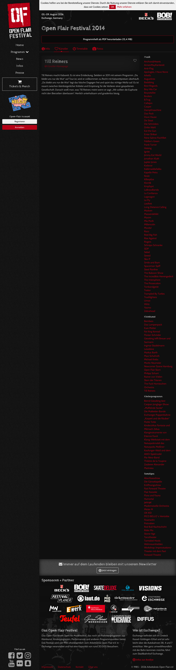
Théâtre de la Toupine (155, 461)
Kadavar (148, 165)
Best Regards (151, 85)
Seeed (147, 255)
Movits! (148, 227)
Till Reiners (149, 390)
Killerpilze (149, 179)
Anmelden (19, 127)
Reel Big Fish (150, 234)
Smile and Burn (152, 262)
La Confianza (151, 193)
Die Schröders (151, 123)
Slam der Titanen (153, 380)
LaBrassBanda (151, 189)
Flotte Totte (150, 422)
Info (46, 48)
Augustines (149, 78)
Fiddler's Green (151, 141)
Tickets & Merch (19, 84)
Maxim (147, 217)
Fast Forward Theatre (155, 488)
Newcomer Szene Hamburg (158, 366)
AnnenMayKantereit (154, 65)
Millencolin (149, 224)
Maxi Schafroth (152, 356)
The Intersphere (152, 279)
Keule (147, 175)
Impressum (47, 666)
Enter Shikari (150, 134)
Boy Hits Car (150, 89)
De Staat (148, 120)
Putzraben (149, 523)
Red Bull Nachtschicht (155, 526)
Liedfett (148, 203)
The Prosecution (152, 283)
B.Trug (147, 99)
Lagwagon (149, 196)
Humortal (149, 498)
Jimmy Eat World (152, 155)
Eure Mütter (150, 328)
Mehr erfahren (124, 6)
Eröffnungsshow (152, 485)
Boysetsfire (149, 92)
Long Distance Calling (155, 207)
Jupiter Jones (150, 162)
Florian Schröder (152, 335)
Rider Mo (148, 530)
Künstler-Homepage (56, 66)
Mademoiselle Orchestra (156, 505)
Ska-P (147, 259)
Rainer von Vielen (153, 376)
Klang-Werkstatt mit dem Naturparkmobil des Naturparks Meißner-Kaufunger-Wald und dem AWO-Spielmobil (157, 446)
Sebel (147, 252)
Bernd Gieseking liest (154, 400)
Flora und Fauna (152, 495)
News (19, 59)
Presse (19, 73)
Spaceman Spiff (152, 266)
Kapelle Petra (151, 172)
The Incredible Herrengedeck (158, 276)
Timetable (80, 48)
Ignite (147, 151)
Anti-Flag (148, 68)
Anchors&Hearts (152, 61)
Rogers (147, 241)
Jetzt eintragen (108, 570)
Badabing (149, 82)
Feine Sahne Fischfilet (155, 137)
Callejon (148, 103)
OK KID (148, 512)
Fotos (97, 48)
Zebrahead (149, 311)
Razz (146, 231)
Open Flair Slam (152, 369)
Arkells (147, 75)
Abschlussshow (152, 478)
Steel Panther (151, 269)
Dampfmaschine (152, 110)
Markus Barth (151, 352)
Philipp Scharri (151, 373)
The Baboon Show (153, 272)
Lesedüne (149, 349)
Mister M (148, 509)
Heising (148, 148)
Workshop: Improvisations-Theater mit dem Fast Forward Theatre (158, 551)
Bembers (148, 321)
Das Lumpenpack (153, 324)
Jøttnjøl (147, 502)
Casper (147, 106)
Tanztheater (150, 537)
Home (20, 45)
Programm (20, 52)
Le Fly (147, 200)
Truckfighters (150, 297)
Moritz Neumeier (152, 362)
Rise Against (150, 238)
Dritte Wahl (150, 127)
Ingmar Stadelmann (154, 345)
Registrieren (20, 121)
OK (112, 6)
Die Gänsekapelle (153, 481)
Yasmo (147, 307)
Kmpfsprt (149, 186)
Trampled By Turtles (154, 293)
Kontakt (79, 666)
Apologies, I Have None (156, 72)
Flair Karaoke (150, 492)
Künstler (61, 48)
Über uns (93, 666)
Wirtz (147, 304)
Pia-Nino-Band (152, 457)
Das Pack (148, 113)
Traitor (147, 290)
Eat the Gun (150, 130)
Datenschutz (64, 666)
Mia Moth (149, 221)
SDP (146, 248)
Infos (19, 66)
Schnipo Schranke (153, 245)
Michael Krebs (151, 359)
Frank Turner (150, 144)
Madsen (148, 210)
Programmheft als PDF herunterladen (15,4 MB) (107, 39)
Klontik (147, 182)
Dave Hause (150, 117)
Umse (147, 300)
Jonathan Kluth (151, 158)
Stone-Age (149, 533)
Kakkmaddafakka (152, 169)
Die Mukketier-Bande (155, 411)
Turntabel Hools (152, 540)
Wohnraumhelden (153, 544)
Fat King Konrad (152, 331)
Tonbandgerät (151, 286)
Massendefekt (151, 214)
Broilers (148, 96)
